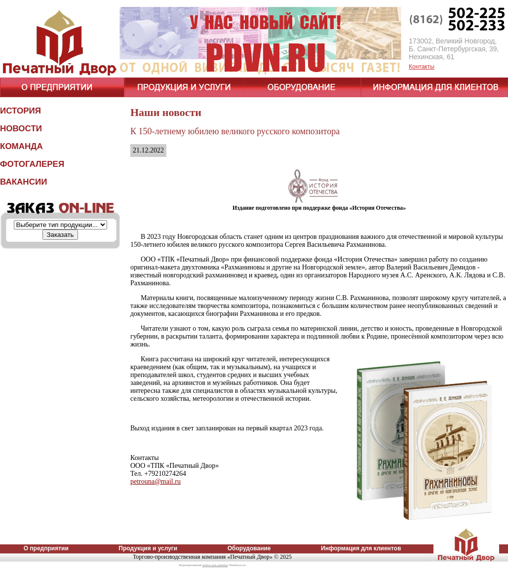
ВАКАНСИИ (23, 182)
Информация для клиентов (361, 548)
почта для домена (215, 565)
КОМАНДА (21, 146)
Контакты (421, 66)
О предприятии (46, 548)
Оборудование (249, 548)
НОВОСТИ (21, 128)
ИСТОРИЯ (20, 110)
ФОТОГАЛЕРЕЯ (32, 164)
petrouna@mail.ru (155, 481)
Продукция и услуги (147, 548)
